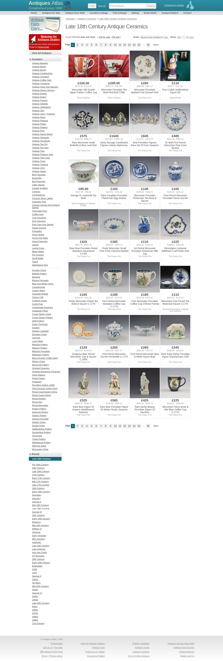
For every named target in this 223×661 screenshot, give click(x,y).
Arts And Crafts (39, 552)
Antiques (46, 3)
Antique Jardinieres (41, 107)
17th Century (38, 475)
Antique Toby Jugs (41, 158)
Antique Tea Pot (40, 144)
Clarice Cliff (37, 297)
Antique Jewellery (140, 643)
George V (36, 576)
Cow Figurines (39, 218)
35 (148, 44)
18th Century (38, 488)
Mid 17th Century (40, 481)
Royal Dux (37, 402)
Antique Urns (38, 168)
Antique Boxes (39, 70)
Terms (44, 656)
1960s (35, 610)
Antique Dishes (39, 93)
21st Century (38, 623)
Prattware (36, 381)
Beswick (36, 277)
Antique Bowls (39, 66)
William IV (37, 529)
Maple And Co (187, 656)
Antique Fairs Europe (184, 647)
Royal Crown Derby (41, 395)
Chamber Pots (39, 201)
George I (36, 498)
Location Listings (99, 13)
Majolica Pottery (40, 344)
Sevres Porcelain (40, 419)
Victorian (36, 532)
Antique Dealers (170, 13)
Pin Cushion (38, 255)
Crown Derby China (41, 314)
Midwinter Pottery (40, 354)
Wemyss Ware (39, 446)
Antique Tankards (40, 137)
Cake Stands (38, 185)
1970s (35, 613)
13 (129, 44)
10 (115, 44)
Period (35, 454)
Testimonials (56, 643)
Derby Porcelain (40, 324)
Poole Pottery (38, 378)
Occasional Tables (96, 656)
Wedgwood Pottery (41, 442)
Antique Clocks (142, 647)
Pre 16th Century (40, 464)
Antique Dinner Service (43, 90)
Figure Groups (39, 228)
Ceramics (37, 59)
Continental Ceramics (42, 307)
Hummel (36, 338)
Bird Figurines (39, 174)
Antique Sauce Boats (42, 134)
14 (134, 44)
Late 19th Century (40, 545)
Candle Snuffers (40, 188)
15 (138, 44)
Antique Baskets (40, 63)
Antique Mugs (39, 117)
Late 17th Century (40, 485)
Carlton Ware (38, 290)
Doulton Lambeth (40, 331)
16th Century (38, 468)
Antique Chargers (40, 76)
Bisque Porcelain (40, 280)
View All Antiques (41, 53)
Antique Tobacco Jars (42, 154)
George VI (37, 593)
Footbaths (37, 231)
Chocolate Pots (39, 211)
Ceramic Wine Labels (42, 198)
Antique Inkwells (40, 104)
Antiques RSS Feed (53, 652)
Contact (187, 13)
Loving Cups (38, 248)
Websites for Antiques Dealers (49, 38)
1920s (35, 579)
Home (34, 13)
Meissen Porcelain (41, 351)
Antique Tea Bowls (41, 141)
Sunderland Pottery (41, 432)
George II (36, 502)
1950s (35, 600)
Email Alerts (150, 13)
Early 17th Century (41, 478)
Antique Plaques (40, 120)
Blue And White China (42, 284)
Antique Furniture (141, 652)
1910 (34, 572)
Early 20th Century (41, 562)
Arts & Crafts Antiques (138, 656)
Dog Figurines (39, 221)
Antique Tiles (38, 151)
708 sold (115, 37)
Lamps (35, 245)
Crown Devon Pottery (42, 317)
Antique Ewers (39, 97)
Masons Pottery (39, 348)
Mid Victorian (38, 539)
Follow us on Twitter (95, 652)
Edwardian (37, 566)
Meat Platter (38, 251)
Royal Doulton (39, 398)
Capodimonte (38, 287)
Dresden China (39, 334)
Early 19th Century (41, 518)
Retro (34, 606)
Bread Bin (37, 178)
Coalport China (39, 300)
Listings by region (174, 5)
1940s (35, 596)
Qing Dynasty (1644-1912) (45, 388)
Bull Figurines (38, 181)
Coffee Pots (38, 214)
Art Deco (36, 583)
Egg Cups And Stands (42, 224)
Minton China (38, 361)
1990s (35, 620)
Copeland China (40, 311)
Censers (36, 191)
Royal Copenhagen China (44, 392)
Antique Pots (38, 131)
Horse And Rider (40, 238)
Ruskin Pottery (39, 409)
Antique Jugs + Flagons (43, 114)
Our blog (58, 647)
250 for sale (104, 37)
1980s (35, 616)
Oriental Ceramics (41, 368)
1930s (35, 589)
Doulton (36, 327)
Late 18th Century (40, 508)
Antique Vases (39, 171)
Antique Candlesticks (42, 73)
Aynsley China (39, 270)
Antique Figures (39, 100)
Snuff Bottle (37, 258)
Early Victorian (39, 535)
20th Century (38, 559)
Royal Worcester (40, 405)
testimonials (43, 47)
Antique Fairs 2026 (75, 13)
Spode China (38, 425)
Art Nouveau (38, 556)
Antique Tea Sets (40, 147)
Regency (36, 522)
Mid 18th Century (40, 505)
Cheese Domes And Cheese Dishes (46, 206)
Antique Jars (38, 110)
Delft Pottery (38, 321)
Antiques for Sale (51, 13)
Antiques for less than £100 (181, 643)
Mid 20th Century (40, 586)
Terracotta (37, 436)
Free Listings (120, 13)
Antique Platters (40, 127)
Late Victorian (38, 549)
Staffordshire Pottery (42, 429)
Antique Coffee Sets (41, 80)
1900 (34, 569)
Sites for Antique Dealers (93, 643)
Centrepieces (38, 195)
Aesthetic (36, 542)
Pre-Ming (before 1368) (43, 385)
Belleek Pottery (39, 273)
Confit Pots (37, 304)
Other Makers (38, 375)
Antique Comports (41, 83)
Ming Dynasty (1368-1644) (45, 358)
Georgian (36, 495)
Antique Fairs (98, 647)
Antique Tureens (40, 164)
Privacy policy (56, 656)
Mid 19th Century (40, 525)
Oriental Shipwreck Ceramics (46, 371)
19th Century (38, 515)
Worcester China (40, 449)
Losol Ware (37, 341)
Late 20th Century (40, 603)
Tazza (35, 261)
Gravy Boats (38, 234)
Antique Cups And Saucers (45, 87)
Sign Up (102, 6)
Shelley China (39, 422)
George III (37, 512)
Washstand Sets (40, 265)
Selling (135, 13)
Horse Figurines (40, 241)
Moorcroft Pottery (40, 365)
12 (124, 44)
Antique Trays (39, 161)
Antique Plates (39, 124)
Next (156, 44)
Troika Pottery (39, 439)
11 (120, 44)
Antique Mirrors (186, 652)
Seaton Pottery (39, 415)
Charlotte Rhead (40, 294)
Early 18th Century (41, 491)
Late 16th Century (40, 471)
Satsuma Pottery (40, 412)
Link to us (47, 647)
